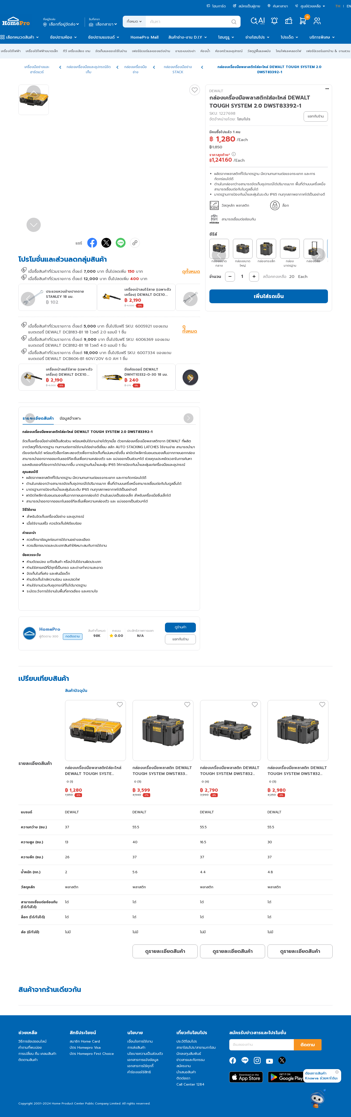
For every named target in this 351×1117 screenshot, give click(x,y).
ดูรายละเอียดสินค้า (165, 951)
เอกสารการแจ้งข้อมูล (142, 1059)
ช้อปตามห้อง (61, 37)
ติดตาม (307, 1044)
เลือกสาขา (103, 24)
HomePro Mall (145, 37)
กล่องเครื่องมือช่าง (135, 69)
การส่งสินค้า (136, 1047)
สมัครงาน (183, 1066)
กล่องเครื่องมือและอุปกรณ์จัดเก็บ (89, 69)
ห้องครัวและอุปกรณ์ (229, 51)
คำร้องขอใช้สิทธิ (139, 1072)
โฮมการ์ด (216, 6)
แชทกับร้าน (181, 639)
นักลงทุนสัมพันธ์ (188, 1053)
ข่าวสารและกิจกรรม (190, 1059)
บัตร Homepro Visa (85, 1047)
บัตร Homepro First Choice (92, 1053)
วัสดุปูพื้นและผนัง (259, 51)
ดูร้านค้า (180, 627)
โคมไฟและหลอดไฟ (288, 51)
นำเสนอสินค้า (186, 1072)
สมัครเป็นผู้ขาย (246, 6)
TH (337, 6)
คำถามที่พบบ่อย (30, 1047)
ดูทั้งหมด (191, 272)
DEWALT (216, 91)
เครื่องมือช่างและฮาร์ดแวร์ (37, 69)
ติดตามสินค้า (28, 1059)
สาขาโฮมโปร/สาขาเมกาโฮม (196, 1047)
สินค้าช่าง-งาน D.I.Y (185, 37)
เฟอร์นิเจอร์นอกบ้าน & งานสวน (328, 51)
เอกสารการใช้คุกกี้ (140, 1066)
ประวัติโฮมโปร (186, 1041)
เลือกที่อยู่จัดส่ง (61, 24)
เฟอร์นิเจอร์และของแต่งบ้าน (151, 51)
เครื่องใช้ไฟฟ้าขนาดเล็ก (42, 51)
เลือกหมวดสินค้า (20, 37)
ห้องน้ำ (205, 51)
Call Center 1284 (190, 1084)
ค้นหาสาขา (277, 6)
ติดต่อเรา (183, 1078)
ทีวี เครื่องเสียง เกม (76, 51)
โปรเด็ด (287, 37)
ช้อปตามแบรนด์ (101, 37)
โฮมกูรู (224, 37)
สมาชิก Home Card (85, 1041)
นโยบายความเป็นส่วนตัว (145, 1053)
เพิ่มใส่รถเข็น (269, 296)
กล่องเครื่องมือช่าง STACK (178, 69)
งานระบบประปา (185, 51)
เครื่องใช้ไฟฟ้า (11, 51)
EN (349, 6)
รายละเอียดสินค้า (38, 418)
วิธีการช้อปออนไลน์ (32, 1041)
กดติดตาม (73, 636)
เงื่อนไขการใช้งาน (140, 1041)
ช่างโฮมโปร (255, 37)
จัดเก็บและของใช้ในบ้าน (111, 51)
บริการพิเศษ (320, 37)
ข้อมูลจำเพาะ (70, 418)
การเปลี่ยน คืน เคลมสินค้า (37, 1053)
